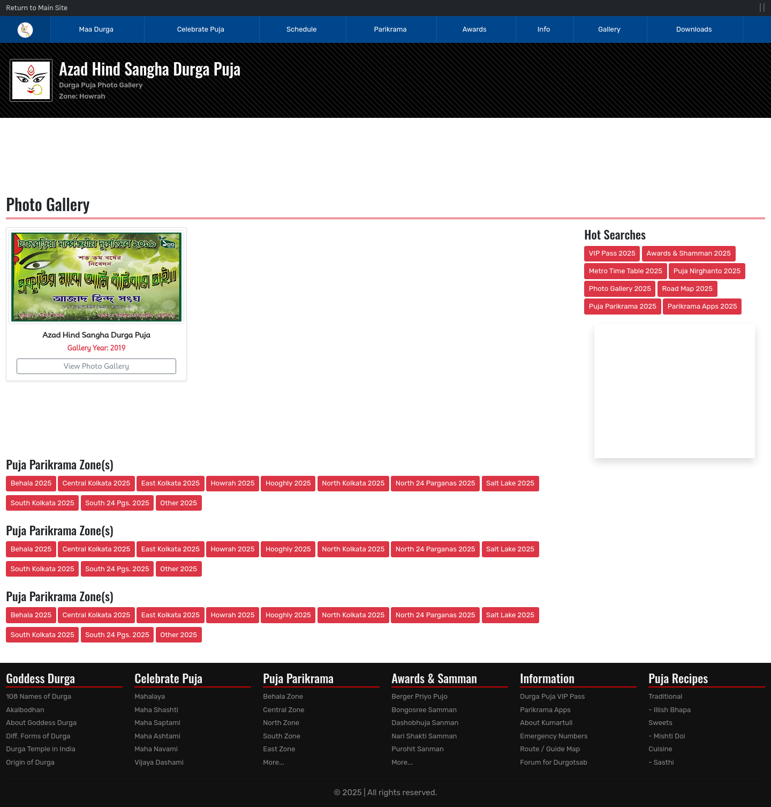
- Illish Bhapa (669, 710)
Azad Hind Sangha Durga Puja (149, 68)
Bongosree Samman (424, 710)
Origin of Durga (30, 762)
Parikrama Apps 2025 (702, 306)
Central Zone (283, 710)
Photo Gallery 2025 (620, 289)
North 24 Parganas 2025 (435, 483)
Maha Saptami (157, 723)
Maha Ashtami (157, 736)
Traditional (665, 696)
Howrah (92, 96)
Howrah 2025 (232, 483)
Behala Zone (283, 696)
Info (544, 29)
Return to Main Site (36, 7)
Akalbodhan (25, 710)
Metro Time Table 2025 (625, 271)
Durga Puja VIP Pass (552, 696)
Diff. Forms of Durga (38, 736)
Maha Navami (156, 749)
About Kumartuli (546, 723)
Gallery (609, 29)
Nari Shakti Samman (424, 736)
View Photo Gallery (96, 366)
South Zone (281, 736)
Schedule (301, 29)
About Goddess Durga (41, 723)
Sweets (660, 723)
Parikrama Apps (545, 710)
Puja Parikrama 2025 (622, 306)
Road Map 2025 (687, 289)
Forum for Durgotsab (553, 762)
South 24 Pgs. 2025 (117, 503)
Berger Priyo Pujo (419, 696)
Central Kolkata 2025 (97, 483)
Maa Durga (96, 29)
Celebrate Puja (200, 29)
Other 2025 (178, 503)
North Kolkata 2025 (353, 483)
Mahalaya (149, 696)
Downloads (694, 29)
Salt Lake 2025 (510, 483)
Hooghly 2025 (288, 483)
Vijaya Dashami (159, 762)
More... (273, 762)
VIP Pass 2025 (612, 253)
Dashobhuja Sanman (424, 723)
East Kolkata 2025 (170, 483)
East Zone (279, 749)
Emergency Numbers (553, 736)
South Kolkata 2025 (42, 503)
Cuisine (660, 749)
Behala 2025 (31, 483)
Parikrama (390, 29)
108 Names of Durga (38, 696)
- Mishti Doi (666, 736)
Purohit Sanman (417, 749)
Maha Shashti (156, 710)
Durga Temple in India (40, 749)
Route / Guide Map (550, 749)
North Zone (281, 723)
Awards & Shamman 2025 (689, 253)
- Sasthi (661, 762)
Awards (475, 29)
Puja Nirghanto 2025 (707, 271)
